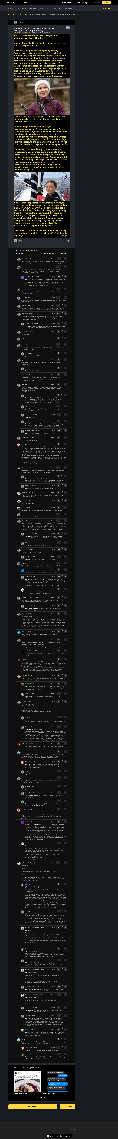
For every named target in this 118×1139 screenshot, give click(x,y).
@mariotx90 (28, 686)
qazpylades (24, 258)
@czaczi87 (28, 729)
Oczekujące (66, 3)
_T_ (26, 589)
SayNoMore (24, 778)
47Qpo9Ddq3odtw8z (27, 743)
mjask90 (27, 605)
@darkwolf (28, 559)
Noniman (24, 444)
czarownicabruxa (26, 345)
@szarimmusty (29, 846)
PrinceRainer (25, 437)
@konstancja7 (29, 279)
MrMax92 (27, 485)
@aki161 (27, 536)
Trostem (23, 701)
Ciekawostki (32, 8)
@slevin (27, 653)
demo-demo (28, 570)
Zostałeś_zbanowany (27, 809)
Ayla (22, 360)
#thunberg (31, 32)
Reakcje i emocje (51, 8)
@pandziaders (29, 696)
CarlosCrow (28, 1047)
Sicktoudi (27, 884)
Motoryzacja (68, 8)
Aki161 (23, 520)
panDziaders (25, 613)
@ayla (27, 371)
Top (85, 3)
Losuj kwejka (67, 1107)
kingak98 (27, 556)
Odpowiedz (53, 258)
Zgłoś (72, 243)
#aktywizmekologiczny (45, 32)
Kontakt (45, 1130)
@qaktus (27, 1050)
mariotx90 (24, 675)
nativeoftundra (25, 492)
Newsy (61, 8)
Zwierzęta (10, 8)
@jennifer (28, 764)
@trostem (28, 720)
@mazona (28, 572)
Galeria (24, 8)
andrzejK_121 (29, 323)
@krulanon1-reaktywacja (32, 887)
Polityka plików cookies (74, 1130)
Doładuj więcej (41, 1097)
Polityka (41, 8)
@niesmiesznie (29, 479)
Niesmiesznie (25, 468)
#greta (26, 32)
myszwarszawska (30, 276)
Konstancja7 (24, 267)
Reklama (53, 1130)
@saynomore (29, 789)
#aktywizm (36, 32)
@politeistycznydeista (31, 608)
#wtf (23, 32)
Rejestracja (106, 2)
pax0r (23, 507)
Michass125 (24, 331)
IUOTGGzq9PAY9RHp (27, 514)
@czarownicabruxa (30, 356)
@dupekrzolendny (30, 409)
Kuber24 (27, 476)
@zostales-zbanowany (31, 824)
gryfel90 (23, 338)
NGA (22, 289)
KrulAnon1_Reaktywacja (28, 863)
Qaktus (23, 1039)
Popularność (64, 253)
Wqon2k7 (24, 659)
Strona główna (11, 14)
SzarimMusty (28, 821)
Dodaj (25, 3)
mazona (23, 563)
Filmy (78, 3)
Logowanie (97, 2)
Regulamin (62, 1130)
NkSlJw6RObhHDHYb (31, 651)
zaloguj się (32, 250)
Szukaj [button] (107, 8)
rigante (23, 305)
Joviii (26, 771)
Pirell (22, 297)
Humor (17, 8)
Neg (22, 384)
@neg (27, 398)
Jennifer (23, 752)
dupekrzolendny (29, 395)
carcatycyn (24, 374)
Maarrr (23, 500)
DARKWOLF (24, 549)
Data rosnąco (47, 253)
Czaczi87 (27, 576)
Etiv (26, 543)
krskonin (23, 631)
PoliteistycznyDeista (27, 597)
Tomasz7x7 (24, 313)
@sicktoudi (28, 932)
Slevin (23, 640)
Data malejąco (55, 253)
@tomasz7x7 (28, 326)
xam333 (27, 368)
